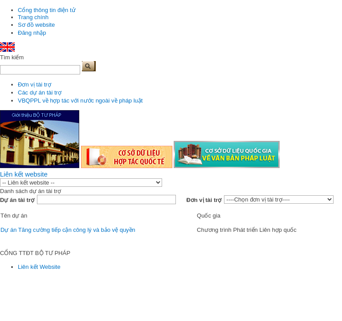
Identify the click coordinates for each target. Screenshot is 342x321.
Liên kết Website (39, 266)
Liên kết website (24, 174)
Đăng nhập (32, 32)
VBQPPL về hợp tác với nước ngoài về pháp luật (80, 100)
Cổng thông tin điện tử (47, 10)
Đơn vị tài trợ (34, 84)
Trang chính (33, 17)
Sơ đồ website (36, 24)
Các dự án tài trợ (39, 92)
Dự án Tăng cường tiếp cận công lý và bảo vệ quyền (67, 229)
